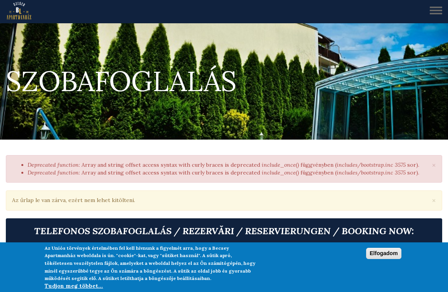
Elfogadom (384, 253)
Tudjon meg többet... (74, 285)
